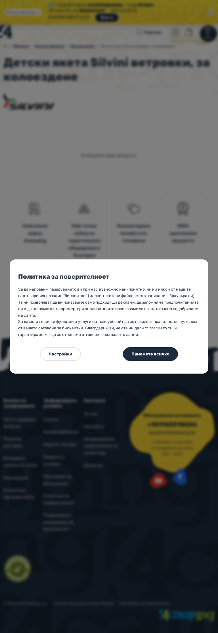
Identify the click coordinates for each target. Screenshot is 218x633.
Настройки (60, 354)
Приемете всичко (150, 354)
